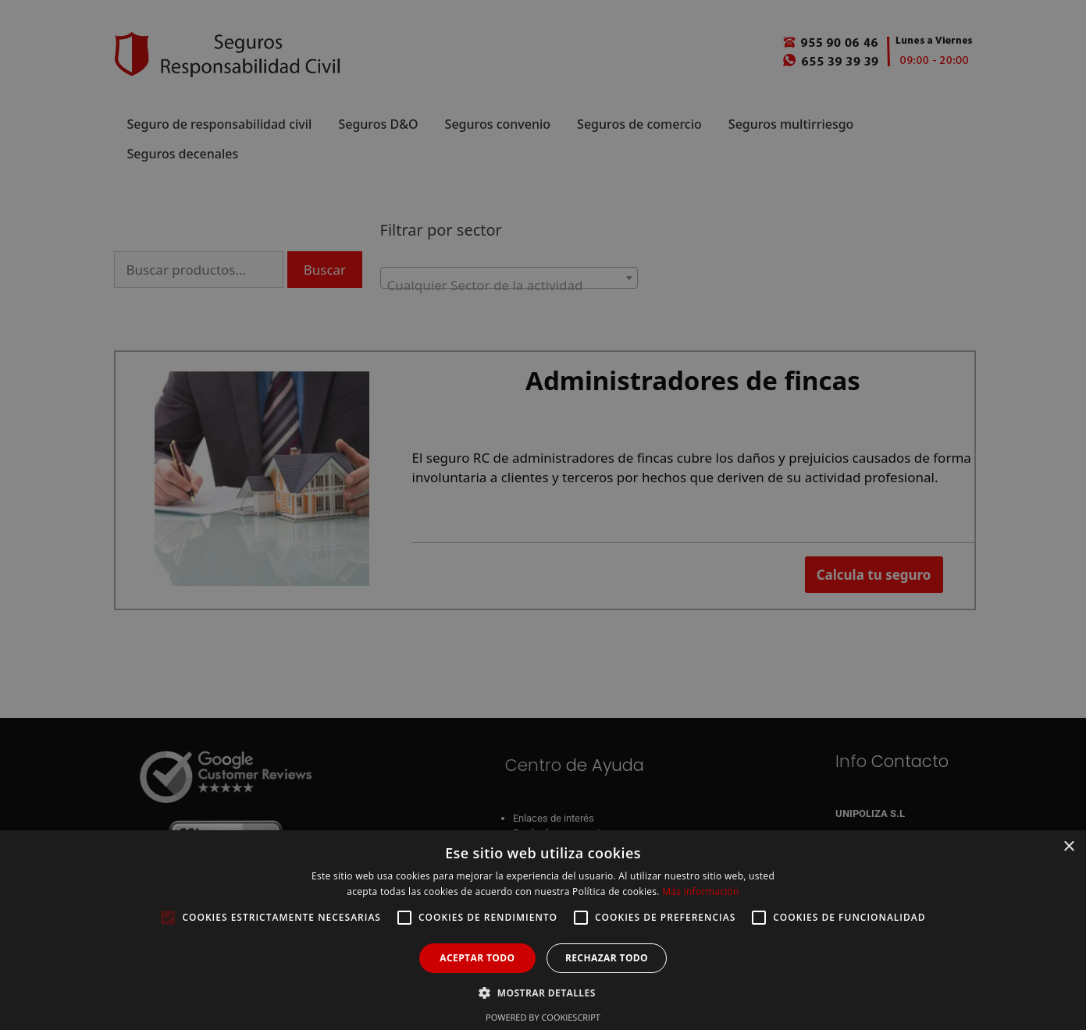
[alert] (543, 515)
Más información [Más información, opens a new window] (700, 891)
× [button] (1068, 847)
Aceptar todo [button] (477, 957)
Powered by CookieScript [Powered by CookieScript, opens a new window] (543, 1017)
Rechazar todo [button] (606, 957)
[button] (542, 992)
